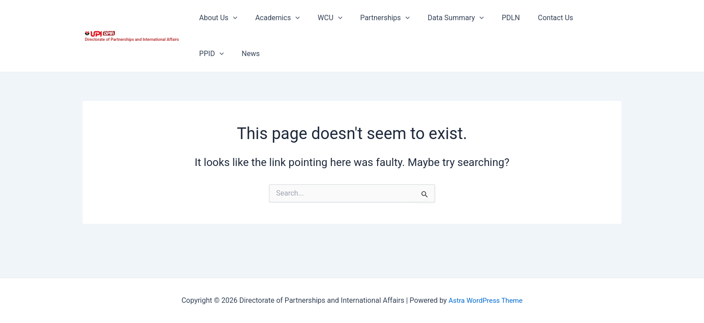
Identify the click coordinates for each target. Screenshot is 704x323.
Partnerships (372, 18)
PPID (576, 18)
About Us (217, 18)
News (207, 53)
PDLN (491, 17)
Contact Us (532, 17)
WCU (321, 18)
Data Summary (439, 18)
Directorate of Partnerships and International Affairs (132, 39)
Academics (272, 18)
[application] (231, 18)
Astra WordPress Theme (485, 300)
